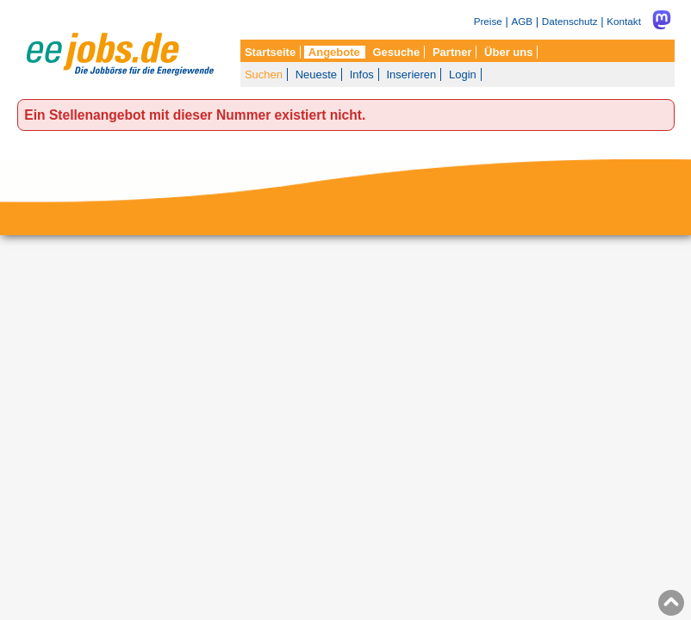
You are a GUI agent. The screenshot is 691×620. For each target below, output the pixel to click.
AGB (521, 21)
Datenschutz (570, 21)
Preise (488, 21)
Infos (362, 74)
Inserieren (412, 74)
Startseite (270, 52)
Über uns (508, 52)
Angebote (334, 52)
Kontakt (624, 21)
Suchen (264, 74)
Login (462, 74)
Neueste (316, 74)
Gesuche (396, 52)
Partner (452, 52)
